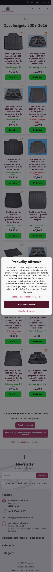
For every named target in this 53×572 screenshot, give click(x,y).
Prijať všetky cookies (27, 304)
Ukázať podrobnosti (26, 311)
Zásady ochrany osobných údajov (26, 296)
